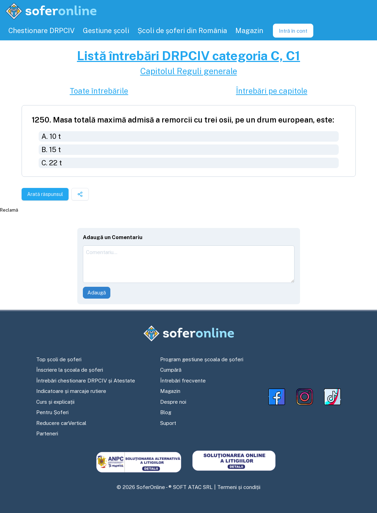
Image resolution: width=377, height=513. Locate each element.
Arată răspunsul (45, 194)
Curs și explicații (55, 402)
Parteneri (47, 433)
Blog (165, 412)
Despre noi (173, 402)
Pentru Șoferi (52, 412)
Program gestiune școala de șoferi (201, 359)
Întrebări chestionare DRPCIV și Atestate (85, 381)
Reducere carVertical (61, 423)
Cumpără (170, 370)
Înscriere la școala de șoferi (69, 370)
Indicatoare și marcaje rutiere (71, 391)
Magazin (170, 391)
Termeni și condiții (238, 487)
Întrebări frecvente (183, 381)
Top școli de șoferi (58, 359)
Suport (168, 423)
